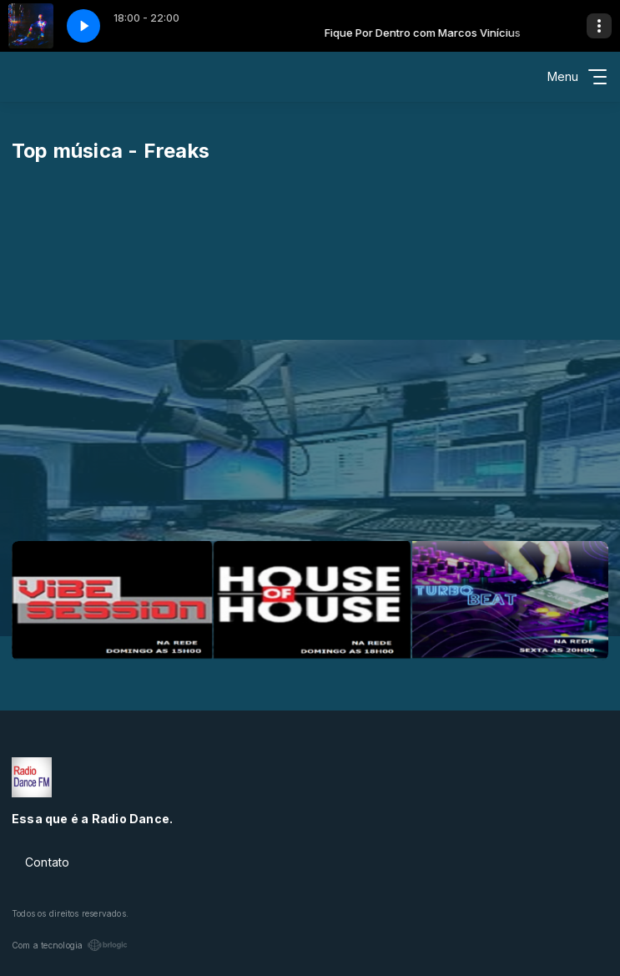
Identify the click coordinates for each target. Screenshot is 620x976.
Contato (47, 862)
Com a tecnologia (70, 945)
